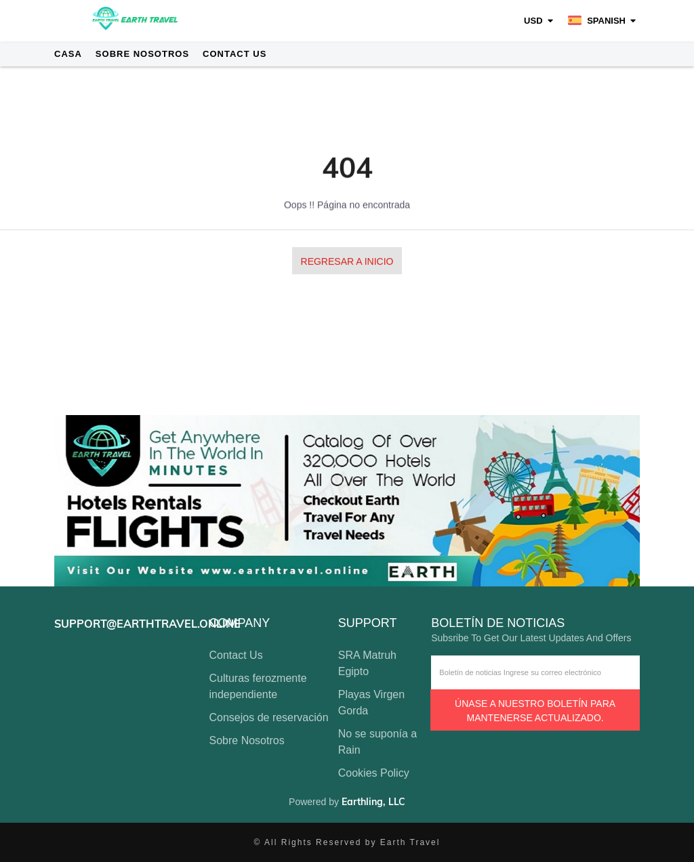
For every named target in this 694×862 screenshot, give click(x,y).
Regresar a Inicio (347, 262)
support (367, 623)
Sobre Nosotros (142, 54)
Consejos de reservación (269, 717)
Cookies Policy (373, 773)
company (239, 623)
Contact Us (234, 54)
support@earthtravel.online (147, 623)
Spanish (597, 21)
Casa (68, 54)
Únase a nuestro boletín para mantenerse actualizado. (535, 710)
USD (533, 21)
